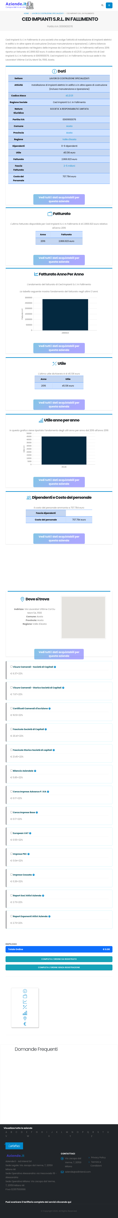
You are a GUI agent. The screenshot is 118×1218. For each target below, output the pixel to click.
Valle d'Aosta (69, 139)
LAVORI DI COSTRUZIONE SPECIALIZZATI (48, 13)
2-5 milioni (69, 165)
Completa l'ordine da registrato (59, 959)
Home (26, 13)
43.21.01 (69, 95)
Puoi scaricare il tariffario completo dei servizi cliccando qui (38, 1202)
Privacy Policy (98, 1157)
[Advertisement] (59, 568)
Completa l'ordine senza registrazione (59, 967)
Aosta (69, 126)
